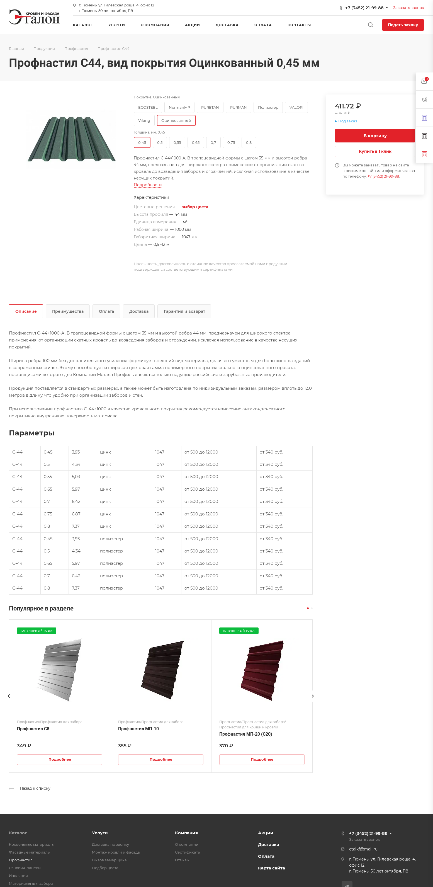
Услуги (100, 832)
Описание (26, 311)
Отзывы (182, 860)
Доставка (139, 311)
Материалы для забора (31, 883)
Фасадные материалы (29, 852)
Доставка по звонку (110, 844)
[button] (308, 608)
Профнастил (21, 860)
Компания (186, 832)
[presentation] (8, 701)
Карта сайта (271, 868)
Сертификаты (188, 852)
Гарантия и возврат (184, 311)
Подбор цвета (105, 868)
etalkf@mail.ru (363, 849)
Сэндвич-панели (25, 868)
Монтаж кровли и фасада (116, 852)
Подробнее (59, 759)
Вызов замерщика (109, 860)
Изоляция (18, 875)
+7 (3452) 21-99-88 (364, 7)
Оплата (106, 311)
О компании (186, 844)
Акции (265, 832)
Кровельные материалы (31, 844)
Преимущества (68, 311)
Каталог (18, 832)
